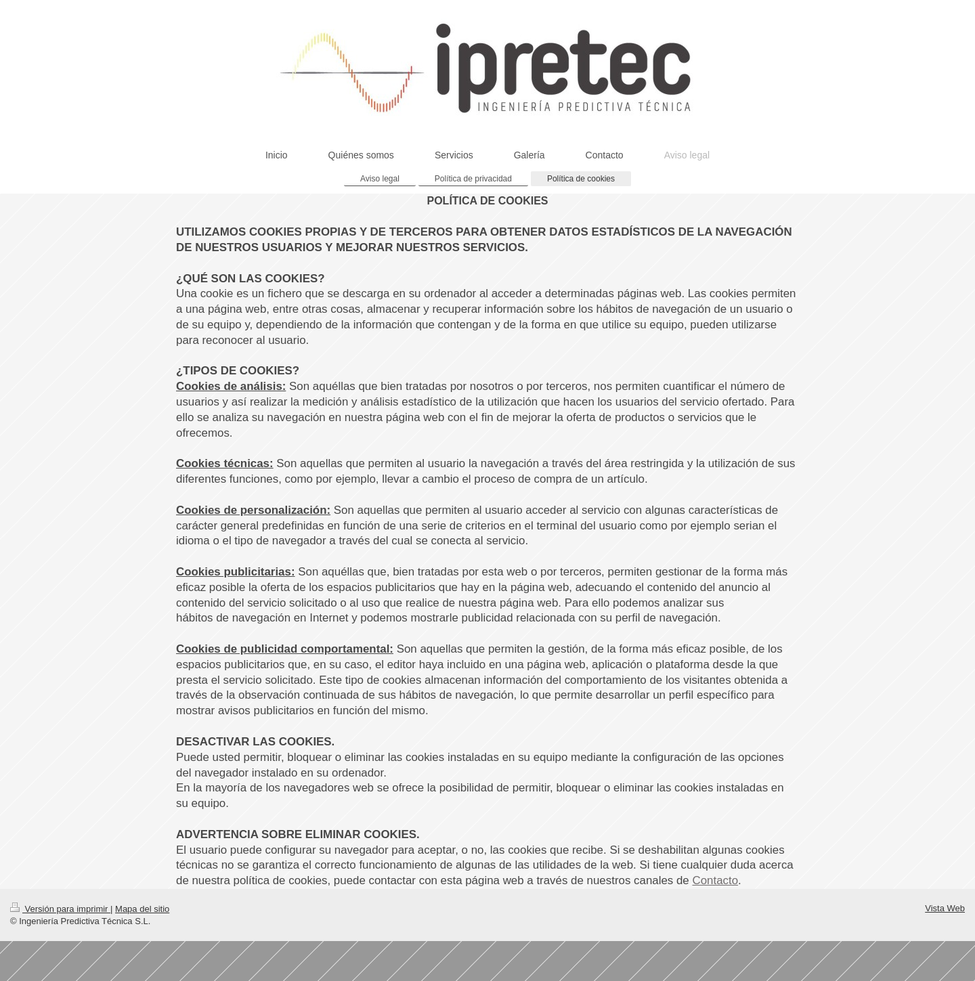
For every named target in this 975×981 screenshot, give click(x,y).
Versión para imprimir (60, 909)
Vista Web (945, 908)
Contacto (715, 880)
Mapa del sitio (142, 909)
